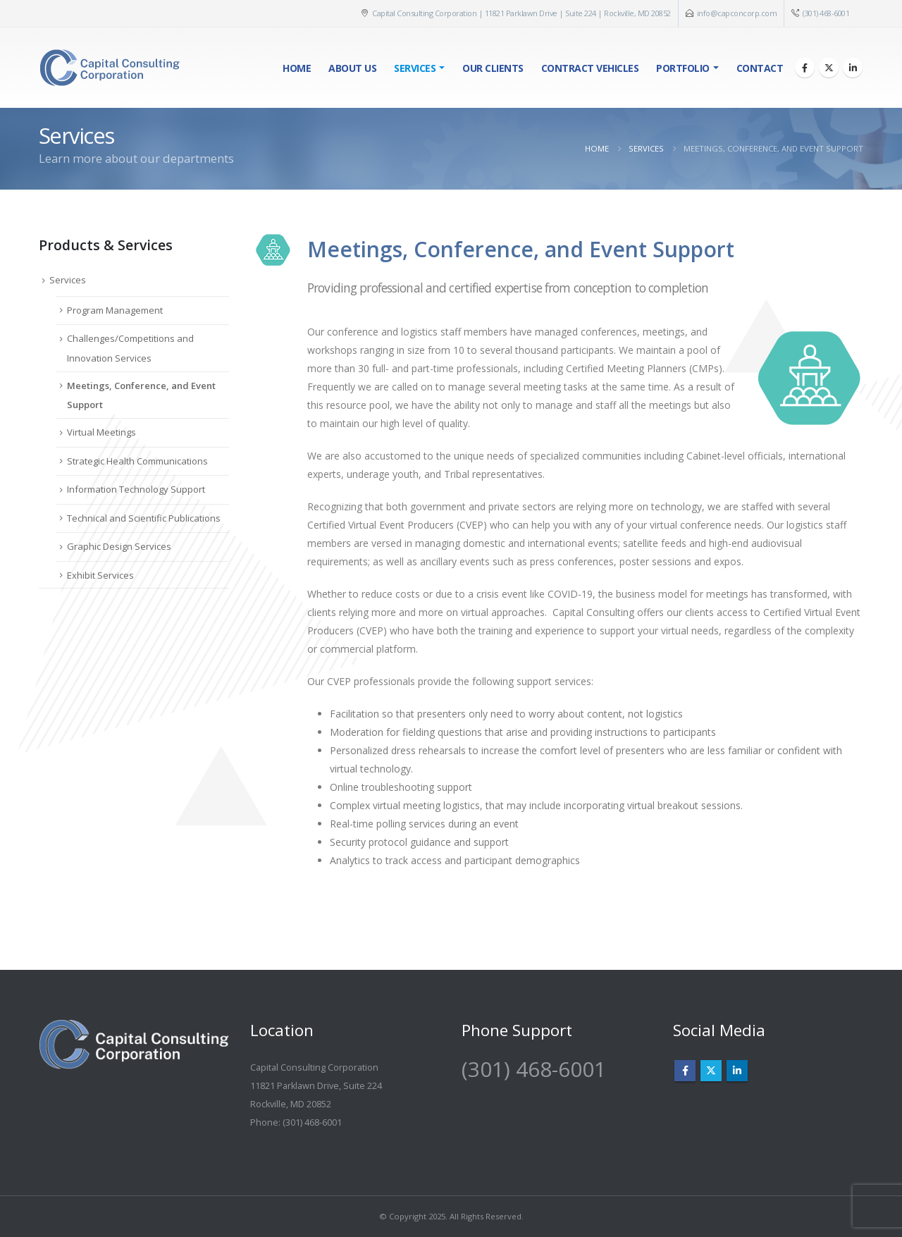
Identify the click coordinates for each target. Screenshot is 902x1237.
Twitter (711, 1070)
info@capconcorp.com (737, 13)
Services (414, 68)
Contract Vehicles (590, 68)
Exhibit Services (100, 575)
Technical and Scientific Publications (144, 518)
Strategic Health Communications (137, 461)
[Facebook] (805, 68)
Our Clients (493, 68)
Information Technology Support (136, 489)
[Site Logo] (109, 68)
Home (297, 68)
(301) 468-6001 (826, 13)
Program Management (115, 310)
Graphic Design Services (119, 546)
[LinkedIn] (853, 68)
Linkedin (737, 1070)
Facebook (685, 1070)
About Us (352, 68)
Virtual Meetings (101, 432)
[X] (829, 68)
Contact (760, 68)
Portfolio (683, 68)
